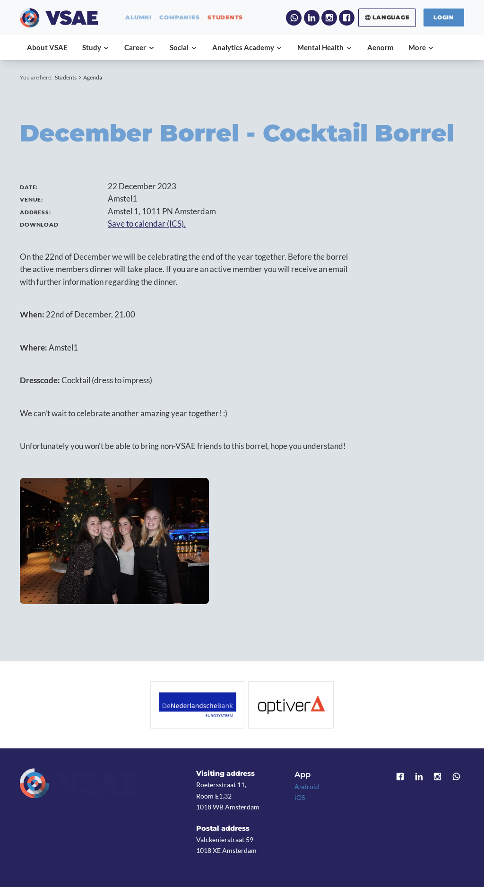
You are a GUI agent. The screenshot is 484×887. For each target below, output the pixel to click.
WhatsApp (294, 18)
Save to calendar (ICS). (147, 223)
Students (66, 77)
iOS (299, 797)
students (225, 17)
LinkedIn (312, 18)
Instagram (329, 18)
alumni (138, 17)
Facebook (346, 18)
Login (443, 17)
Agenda (92, 77)
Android (306, 786)
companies (179, 17)
